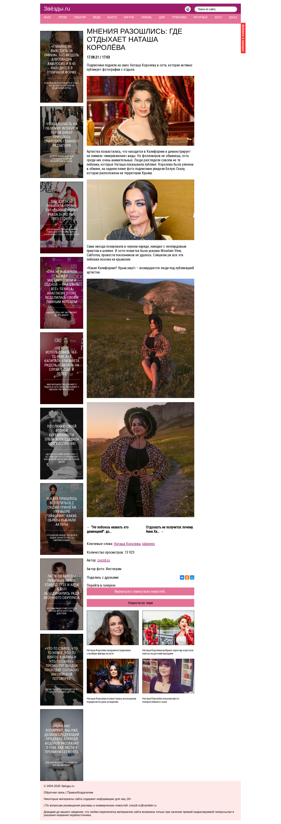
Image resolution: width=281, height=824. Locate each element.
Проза (62, 17)
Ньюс (47, 17)
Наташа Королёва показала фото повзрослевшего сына (160, 700)
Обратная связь (54, 792)
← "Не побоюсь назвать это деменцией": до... (107, 529)
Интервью (201, 17)
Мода (96, 17)
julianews (148, 544)
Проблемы (179, 17)
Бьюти (112, 17)
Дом (162, 17)
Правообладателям (80, 792)
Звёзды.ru (57, 8)
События (80, 17)
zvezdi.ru (103, 560)
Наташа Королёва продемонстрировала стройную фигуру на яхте (109, 652)
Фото (218, 17)
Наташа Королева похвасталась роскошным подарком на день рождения (111, 700)
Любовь (146, 17)
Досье (233, 17)
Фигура (129, 17)
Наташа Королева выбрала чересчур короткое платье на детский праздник (168, 652)
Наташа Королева (127, 544)
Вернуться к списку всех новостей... (141, 591)
